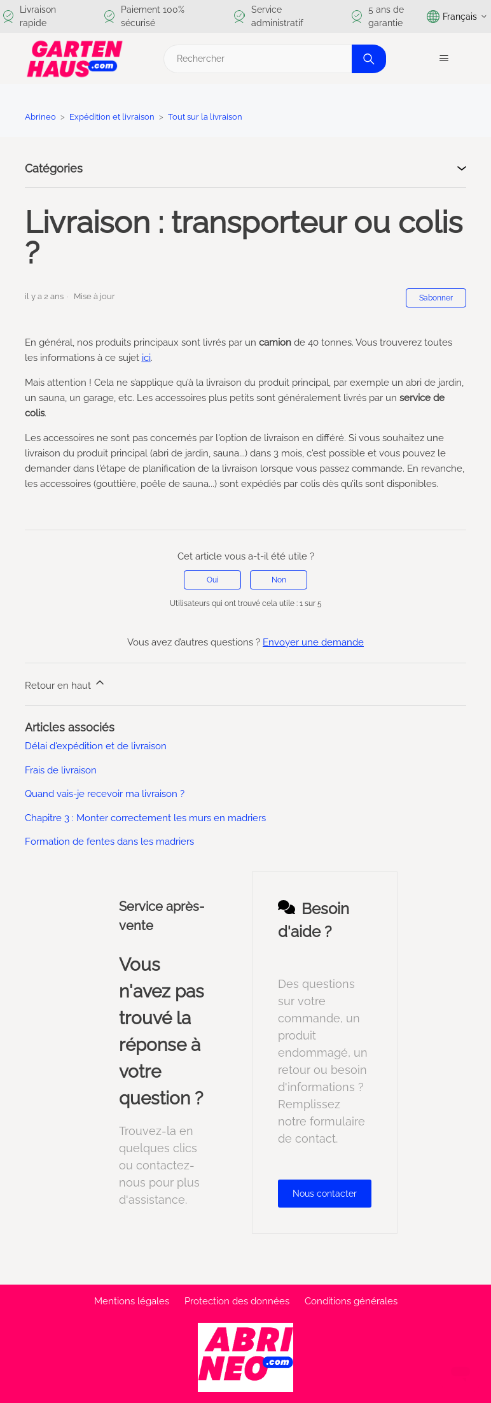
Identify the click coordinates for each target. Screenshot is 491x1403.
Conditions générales (351, 1301)
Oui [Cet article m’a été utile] (213, 579)
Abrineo (40, 117)
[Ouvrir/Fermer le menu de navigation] (443, 58)
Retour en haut (65, 683)
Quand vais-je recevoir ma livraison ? (104, 794)
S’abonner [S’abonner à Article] (436, 297)
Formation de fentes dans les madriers (109, 841)
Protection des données (236, 1301)
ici (146, 357)
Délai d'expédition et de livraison (96, 746)
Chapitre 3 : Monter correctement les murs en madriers (145, 818)
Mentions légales (131, 1301)
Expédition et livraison (112, 117)
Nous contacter (325, 1193)
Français (457, 16)
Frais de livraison (61, 770)
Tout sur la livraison (205, 117)
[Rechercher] (273, 59)
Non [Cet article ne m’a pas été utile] (279, 579)
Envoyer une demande (313, 642)
